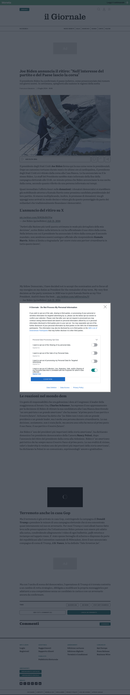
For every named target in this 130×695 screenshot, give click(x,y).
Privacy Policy (78, 387)
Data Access (64, 387)
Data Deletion (52, 387)
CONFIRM (48, 379)
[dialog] (65, 347)
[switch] (94, 344)
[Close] (106, 307)
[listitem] (65, 339)
